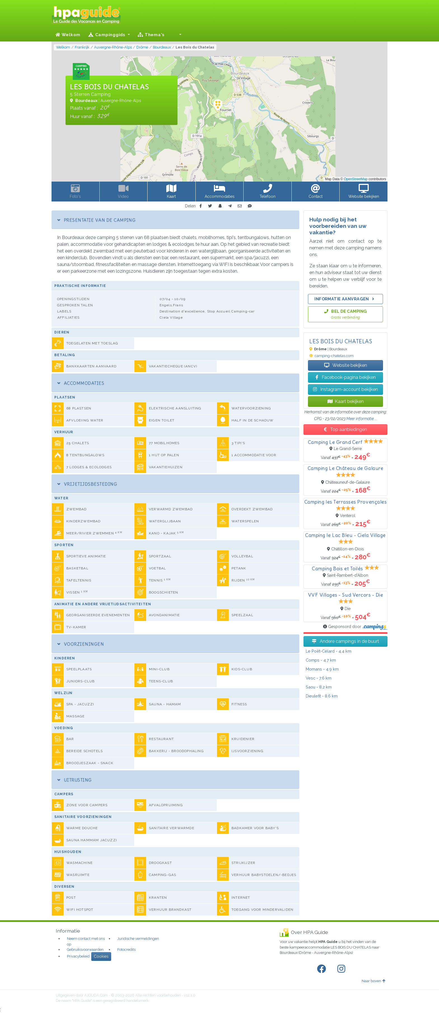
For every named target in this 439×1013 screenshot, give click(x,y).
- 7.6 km (318, 678)
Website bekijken (345, 365)
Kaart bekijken (346, 401)
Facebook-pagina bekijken (346, 377)
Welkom (67, 34)
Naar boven (373, 981)
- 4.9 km (322, 669)
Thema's (151, 34)
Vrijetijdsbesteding (87, 484)
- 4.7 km (321, 660)
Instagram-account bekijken (345, 389)
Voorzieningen (80, 644)
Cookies (101, 956)
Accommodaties (80, 383)
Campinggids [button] (107, 34)
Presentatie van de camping (96, 220)
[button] (177, 34)
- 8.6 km (322, 696)
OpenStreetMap (356, 179)
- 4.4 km (328, 651)
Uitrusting (74, 780)
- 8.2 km (319, 687)
